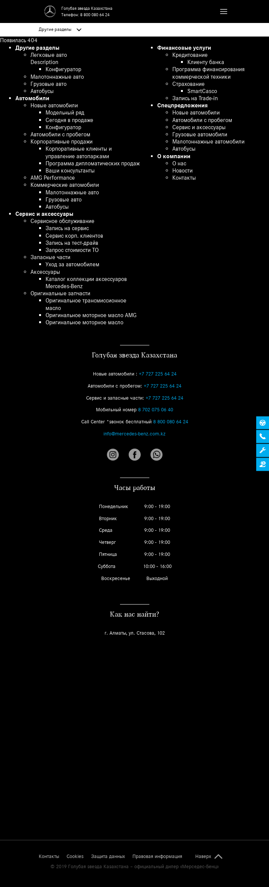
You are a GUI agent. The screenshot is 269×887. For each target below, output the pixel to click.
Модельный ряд (65, 112)
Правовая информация (157, 856)
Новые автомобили (54, 105)
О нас (179, 163)
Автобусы (42, 91)
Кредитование (190, 54)
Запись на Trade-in (195, 98)
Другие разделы (60, 29)
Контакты (184, 177)
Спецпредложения (182, 105)
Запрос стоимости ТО (72, 249)
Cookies (75, 856)
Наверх (203, 856)
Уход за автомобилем (72, 264)
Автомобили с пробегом (60, 134)
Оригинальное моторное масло (84, 322)
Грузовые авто (48, 83)
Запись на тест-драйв (72, 242)
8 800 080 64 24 (94, 14)
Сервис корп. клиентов (74, 235)
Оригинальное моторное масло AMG (91, 315)
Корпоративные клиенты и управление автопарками (79, 152)
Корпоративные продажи (61, 141)
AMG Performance (52, 177)
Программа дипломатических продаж (93, 163)
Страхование (188, 83)
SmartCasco (202, 91)
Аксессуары (45, 271)
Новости (182, 170)
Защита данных (108, 856)
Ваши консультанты (70, 170)
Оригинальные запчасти (60, 293)
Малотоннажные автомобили (208, 141)
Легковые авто (48, 54)
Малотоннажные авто (57, 76)
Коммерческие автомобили (64, 184)
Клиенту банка (205, 62)
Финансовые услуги (184, 47)
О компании (173, 156)
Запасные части (50, 257)
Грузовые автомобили (199, 134)
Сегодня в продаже (69, 120)
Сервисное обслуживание (62, 220)
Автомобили (32, 98)
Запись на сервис (67, 228)
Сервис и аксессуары (44, 213)
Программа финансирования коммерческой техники (208, 73)
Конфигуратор (63, 69)
